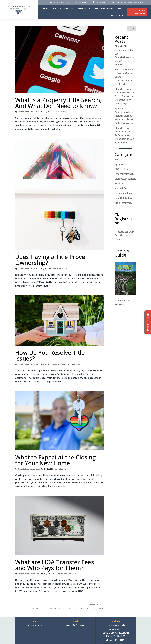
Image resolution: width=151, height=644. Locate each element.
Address (115, 621)
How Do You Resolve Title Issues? (50, 355)
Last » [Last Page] (100, 608)
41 (64, 608)
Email (75, 621)
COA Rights (121, 169)
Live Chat (148, 322)
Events (119, 183)
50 (77, 608)
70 (87, 608)
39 (55, 608)
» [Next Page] (94, 608)
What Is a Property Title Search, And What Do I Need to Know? (58, 103)
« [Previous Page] (25, 608)
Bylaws (119, 164)
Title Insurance (59, 112)
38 (51, 608)
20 (37, 608)
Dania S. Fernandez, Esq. (29, 112)
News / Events (107, 8)
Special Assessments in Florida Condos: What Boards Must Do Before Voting (125, 115)
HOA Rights (57, 574)
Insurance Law (123, 193)
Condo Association (125, 179)
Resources (93, 8)
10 (33, 608)
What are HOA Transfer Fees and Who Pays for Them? (54, 565)
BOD (117, 159)
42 (69, 608)
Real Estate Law (59, 364)
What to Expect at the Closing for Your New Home (55, 460)
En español (116, 15)
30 (42, 608)
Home (45, 8)
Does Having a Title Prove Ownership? (50, 259)
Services (82, 8)
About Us (54, 8)
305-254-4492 (82, 2)
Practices (68, 8)
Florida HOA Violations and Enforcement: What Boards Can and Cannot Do (124, 135)
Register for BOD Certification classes (124, 235)
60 (82, 608)
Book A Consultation (139, 12)
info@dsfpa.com (61, 2)
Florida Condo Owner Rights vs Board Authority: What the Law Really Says (124, 96)
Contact (119, 8)
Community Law (124, 174)
